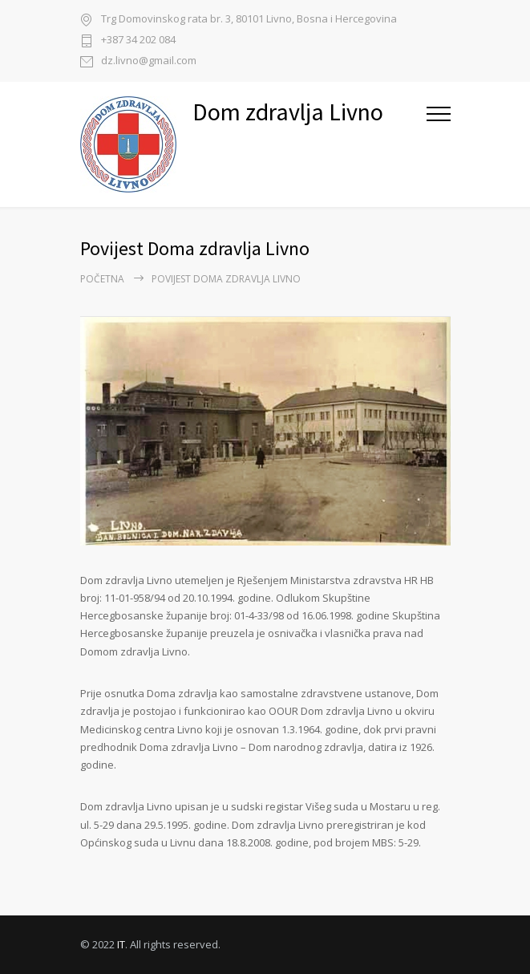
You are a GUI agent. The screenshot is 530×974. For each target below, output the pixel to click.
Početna (102, 279)
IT (121, 944)
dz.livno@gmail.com (148, 61)
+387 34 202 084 (138, 40)
